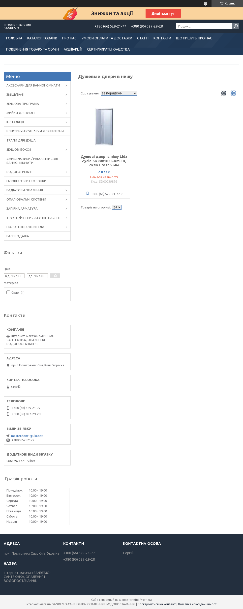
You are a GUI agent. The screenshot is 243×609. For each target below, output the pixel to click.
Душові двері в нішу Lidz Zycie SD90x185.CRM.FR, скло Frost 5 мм (104, 160)
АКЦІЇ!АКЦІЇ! (73, 49)
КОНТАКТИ (162, 38)
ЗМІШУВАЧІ (15, 94)
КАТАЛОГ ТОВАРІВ (42, 38)
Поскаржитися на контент (157, 604)
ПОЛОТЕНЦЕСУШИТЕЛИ (25, 227)
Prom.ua (146, 599)
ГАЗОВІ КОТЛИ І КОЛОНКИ (26, 181)
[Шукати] (235, 26)
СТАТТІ (143, 38)
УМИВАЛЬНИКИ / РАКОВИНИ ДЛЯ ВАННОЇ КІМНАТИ (32, 160)
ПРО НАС (69, 38)
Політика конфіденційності (197, 604)
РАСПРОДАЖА (17, 236)
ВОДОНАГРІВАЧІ (18, 172)
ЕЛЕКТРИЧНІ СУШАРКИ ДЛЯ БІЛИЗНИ (35, 131)
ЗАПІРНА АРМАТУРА (22, 208)
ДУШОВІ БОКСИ (18, 149)
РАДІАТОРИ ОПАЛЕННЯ (24, 190)
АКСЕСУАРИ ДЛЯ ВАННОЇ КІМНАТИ (33, 85)
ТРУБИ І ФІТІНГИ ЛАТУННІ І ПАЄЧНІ (33, 217)
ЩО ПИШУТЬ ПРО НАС (194, 38)
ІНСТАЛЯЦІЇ (15, 122)
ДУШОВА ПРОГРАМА (22, 103)
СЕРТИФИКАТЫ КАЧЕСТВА (108, 49)
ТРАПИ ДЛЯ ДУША (21, 140)
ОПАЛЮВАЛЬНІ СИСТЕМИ (26, 199)
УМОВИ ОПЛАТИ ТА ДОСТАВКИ (107, 38)
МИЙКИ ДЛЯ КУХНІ (20, 113)
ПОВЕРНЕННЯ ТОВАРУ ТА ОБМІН (32, 49)
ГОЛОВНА (14, 38)
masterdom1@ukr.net (27, 435)
